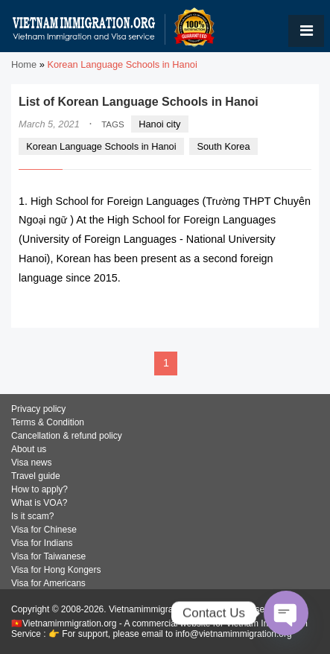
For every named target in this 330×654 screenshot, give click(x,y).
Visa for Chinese (44, 529)
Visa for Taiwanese (48, 556)
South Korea (223, 146)
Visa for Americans (48, 583)
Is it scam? (32, 516)
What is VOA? (39, 503)
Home (24, 64)
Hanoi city (159, 124)
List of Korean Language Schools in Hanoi (138, 101)
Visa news (31, 462)
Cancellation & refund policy (66, 436)
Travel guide (35, 476)
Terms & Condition (47, 422)
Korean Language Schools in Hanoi (101, 146)
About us (28, 449)
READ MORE (266, 307)
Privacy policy (38, 409)
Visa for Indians (42, 543)
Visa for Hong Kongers (56, 570)
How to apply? (39, 489)
